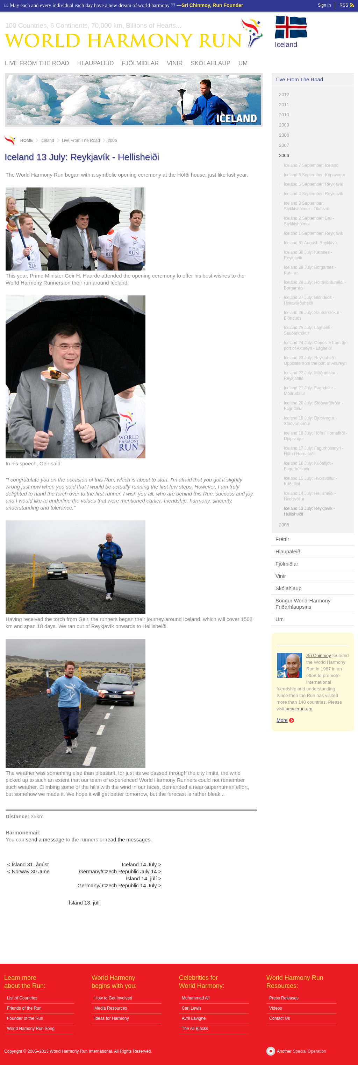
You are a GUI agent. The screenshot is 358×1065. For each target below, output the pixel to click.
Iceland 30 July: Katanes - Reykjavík (308, 255)
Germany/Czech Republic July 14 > (120, 871)
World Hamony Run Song (31, 1028)
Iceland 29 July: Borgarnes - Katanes (310, 270)
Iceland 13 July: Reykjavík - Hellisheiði (309, 511)
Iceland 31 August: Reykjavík (311, 242)
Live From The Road (37, 63)
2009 (284, 125)
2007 (284, 145)
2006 (284, 155)
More (282, 720)
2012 (284, 94)
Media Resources (110, 1008)
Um (243, 63)
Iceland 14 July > (142, 864)
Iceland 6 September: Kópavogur (314, 174)
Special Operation (309, 1051)
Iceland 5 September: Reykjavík (313, 184)
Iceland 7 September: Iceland (311, 165)
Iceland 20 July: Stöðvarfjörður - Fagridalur (313, 406)
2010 (284, 114)
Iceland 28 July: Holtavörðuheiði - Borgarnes (315, 285)
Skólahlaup (210, 63)
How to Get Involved (113, 998)
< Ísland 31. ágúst (28, 864)
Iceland (286, 44)
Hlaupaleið (95, 63)
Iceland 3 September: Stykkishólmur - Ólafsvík (306, 206)
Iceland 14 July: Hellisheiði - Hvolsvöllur (310, 496)
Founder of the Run (25, 1018)
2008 (284, 135)
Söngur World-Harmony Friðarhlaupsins (302, 604)
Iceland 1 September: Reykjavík (313, 233)
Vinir (174, 63)
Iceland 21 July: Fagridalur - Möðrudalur (310, 390)
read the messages (128, 839)
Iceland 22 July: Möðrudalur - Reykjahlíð (311, 375)
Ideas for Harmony (111, 1018)
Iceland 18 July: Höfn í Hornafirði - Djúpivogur (315, 436)
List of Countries (22, 998)
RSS (343, 5)
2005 (284, 524)
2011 (284, 104)
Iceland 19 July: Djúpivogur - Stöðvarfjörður (310, 421)
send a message (45, 839)
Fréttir (282, 539)
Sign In (324, 5)
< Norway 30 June (28, 871)
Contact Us (279, 1018)
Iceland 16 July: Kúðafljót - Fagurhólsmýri (308, 466)
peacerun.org (299, 708)
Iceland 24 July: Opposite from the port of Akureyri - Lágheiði (316, 345)
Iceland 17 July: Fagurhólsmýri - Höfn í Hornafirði (313, 451)
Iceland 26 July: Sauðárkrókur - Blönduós (313, 315)
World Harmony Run (134, 33)
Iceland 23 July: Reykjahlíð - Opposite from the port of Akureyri (315, 360)
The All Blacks (195, 1028)
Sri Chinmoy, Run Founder (212, 5)
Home (26, 140)
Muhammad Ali (195, 998)
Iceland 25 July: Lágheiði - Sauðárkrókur (308, 330)
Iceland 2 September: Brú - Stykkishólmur (309, 221)
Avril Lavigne (194, 1018)
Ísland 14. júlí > (143, 878)
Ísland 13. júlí (84, 903)
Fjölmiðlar (140, 63)
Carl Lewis (191, 1008)
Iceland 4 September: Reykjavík (313, 193)
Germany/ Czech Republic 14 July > (120, 885)
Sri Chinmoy (318, 655)
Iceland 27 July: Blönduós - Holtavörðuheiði (309, 300)
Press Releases (284, 998)
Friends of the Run (24, 1008)
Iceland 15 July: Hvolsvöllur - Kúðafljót (310, 481)
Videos (275, 1008)
